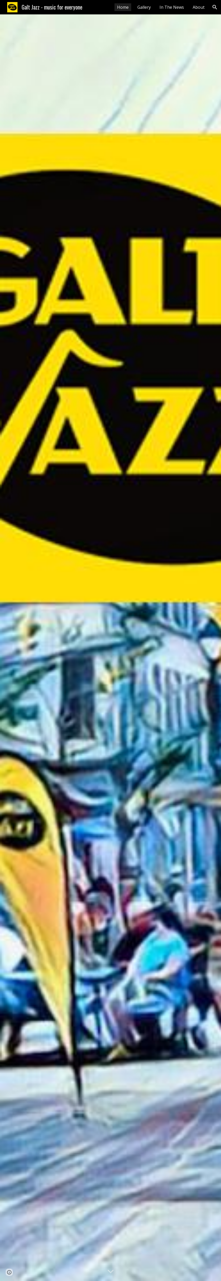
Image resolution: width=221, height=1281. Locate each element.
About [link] (199, 7)
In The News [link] (172, 7)
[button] (215, 7)
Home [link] (123, 7)
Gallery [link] (144, 7)
